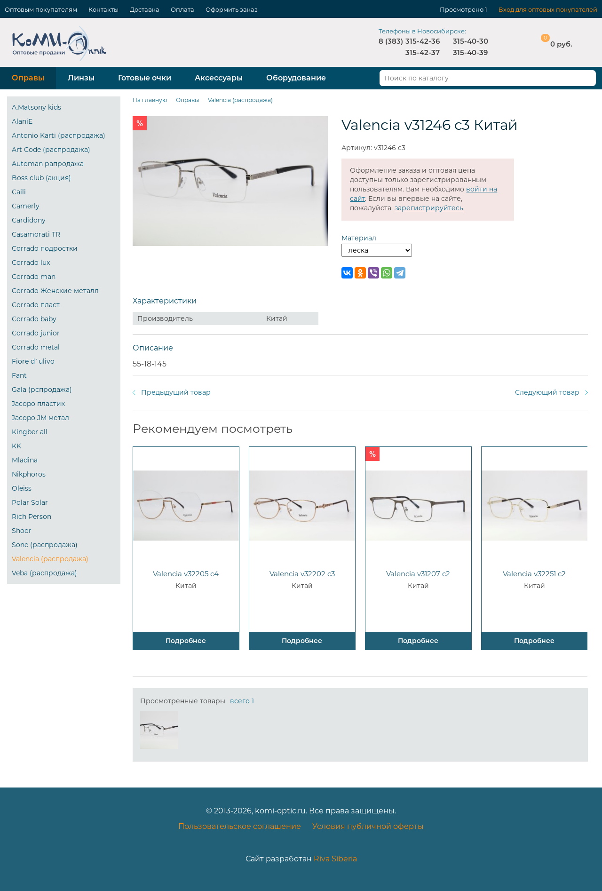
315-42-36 (422, 41)
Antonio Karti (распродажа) (58, 135)
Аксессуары (219, 77)
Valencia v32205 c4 (186, 573)
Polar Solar (30, 502)
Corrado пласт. (36, 305)
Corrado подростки (45, 248)
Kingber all (30, 432)
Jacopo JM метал (40, 418)
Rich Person (31, 516)
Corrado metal (36, 347)
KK (16, 446)
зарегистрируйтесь (429, 208)
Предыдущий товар (176, 392)
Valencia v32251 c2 (534, 573)
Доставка (144, 9)
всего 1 (242, 701)
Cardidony (29, 220)
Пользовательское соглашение (239, 826)
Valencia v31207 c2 (418, 573)
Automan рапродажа (48, 163)
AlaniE (22, 121)
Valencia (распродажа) (50, 559)
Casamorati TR (36, 234)
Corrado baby (34, 319)
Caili (19, 192)
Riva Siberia (335, 858)
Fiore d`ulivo (33, 361)
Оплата (182, 9)
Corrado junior (36, 333)
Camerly (26, 206)
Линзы (81, 77)
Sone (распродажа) (45, 545)
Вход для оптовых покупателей (548, 9)
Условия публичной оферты (368, 826)
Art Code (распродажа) (51, 149)
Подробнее (186, 640)
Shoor (22, 530)
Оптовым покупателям (41, 9)
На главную (150, 99)
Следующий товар (547, 392)
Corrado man (33, 276)
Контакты (103, 9)
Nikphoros (29, 474)
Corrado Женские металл (55, 290)
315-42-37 (422, 52)
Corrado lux (31, 262)
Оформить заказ (232, 9)
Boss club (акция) (41, 178)
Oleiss (22, 488)
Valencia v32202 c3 (302, 573)
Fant (19, 375)
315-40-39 (470, 52)
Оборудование (296, 77)
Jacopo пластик (38, 403)
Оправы (28, 77)
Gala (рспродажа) (42, 389)
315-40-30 (470, 41)
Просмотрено (461, 9)
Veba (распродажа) (44, 573)
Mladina (25, 460)
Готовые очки (144, 77)
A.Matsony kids (36, 107)
